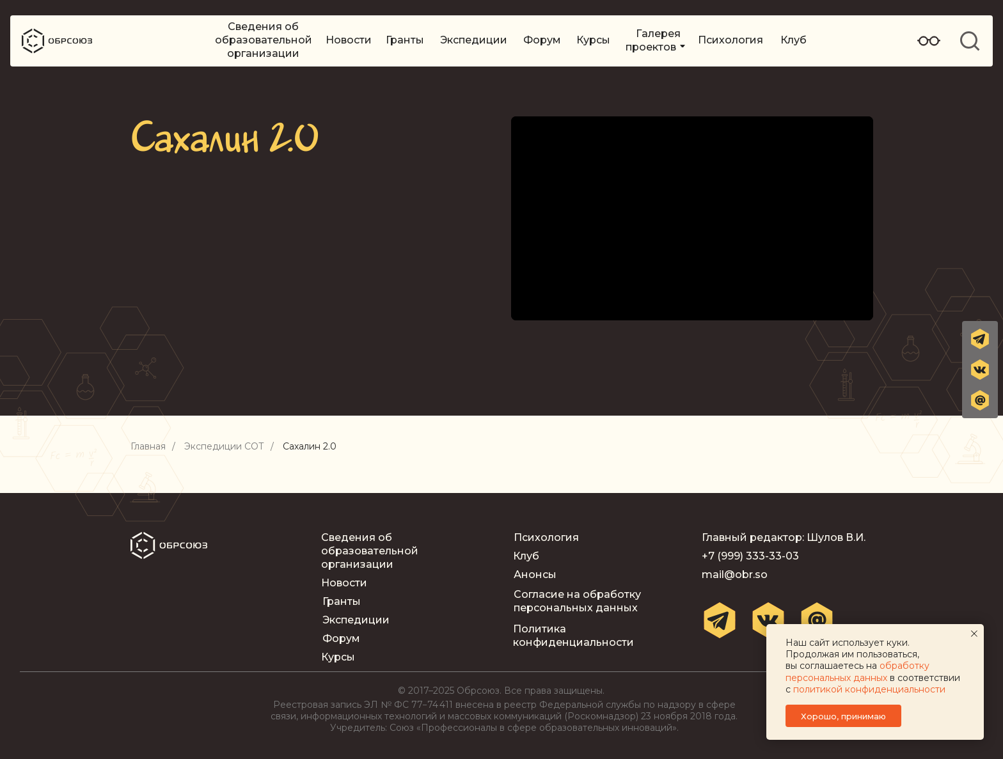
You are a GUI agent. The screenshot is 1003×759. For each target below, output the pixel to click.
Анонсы (535, 574)
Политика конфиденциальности (573, 635)
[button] (980, 400)
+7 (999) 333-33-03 (750, 556)
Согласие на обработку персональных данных (577, 601)
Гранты (405, 40)
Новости (349, 40)
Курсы (593, 40)
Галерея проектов (653, 40)
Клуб (793, 40)
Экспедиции (473, 40)
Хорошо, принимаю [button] (843, 716)
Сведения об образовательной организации (263, 39)
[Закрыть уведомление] (974, 633)
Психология (730, 40)
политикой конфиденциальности (869, 689)
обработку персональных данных (857, 671)
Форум (542, 40)
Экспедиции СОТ (224, 446)
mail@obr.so (735, 574)
